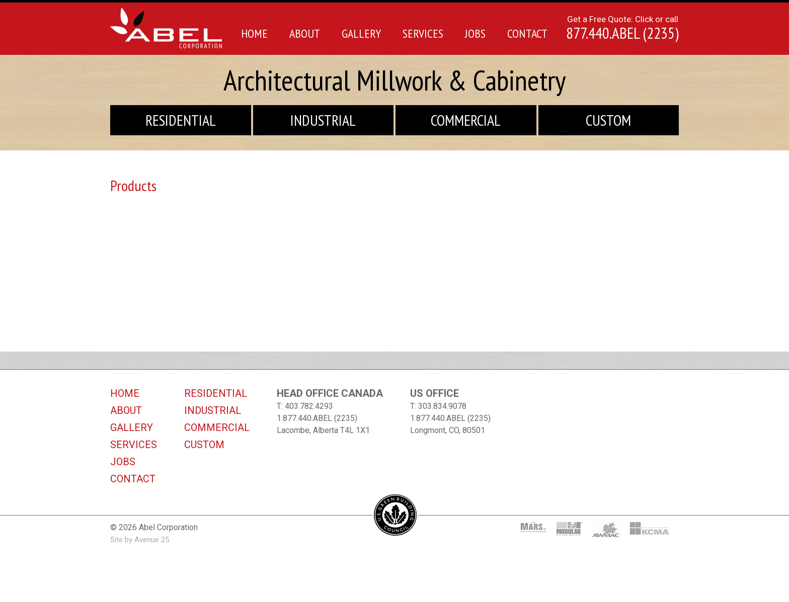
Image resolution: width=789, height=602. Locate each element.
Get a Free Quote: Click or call (622, 27)
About (304, 33)
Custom (608, 120)
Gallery (361, 33)
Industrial (323, 120)
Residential (180, 120)
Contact (527, 33)
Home (254, 33)
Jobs (475, 33)
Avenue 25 (151, 539)
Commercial (466, 120)
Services (423, 33)
